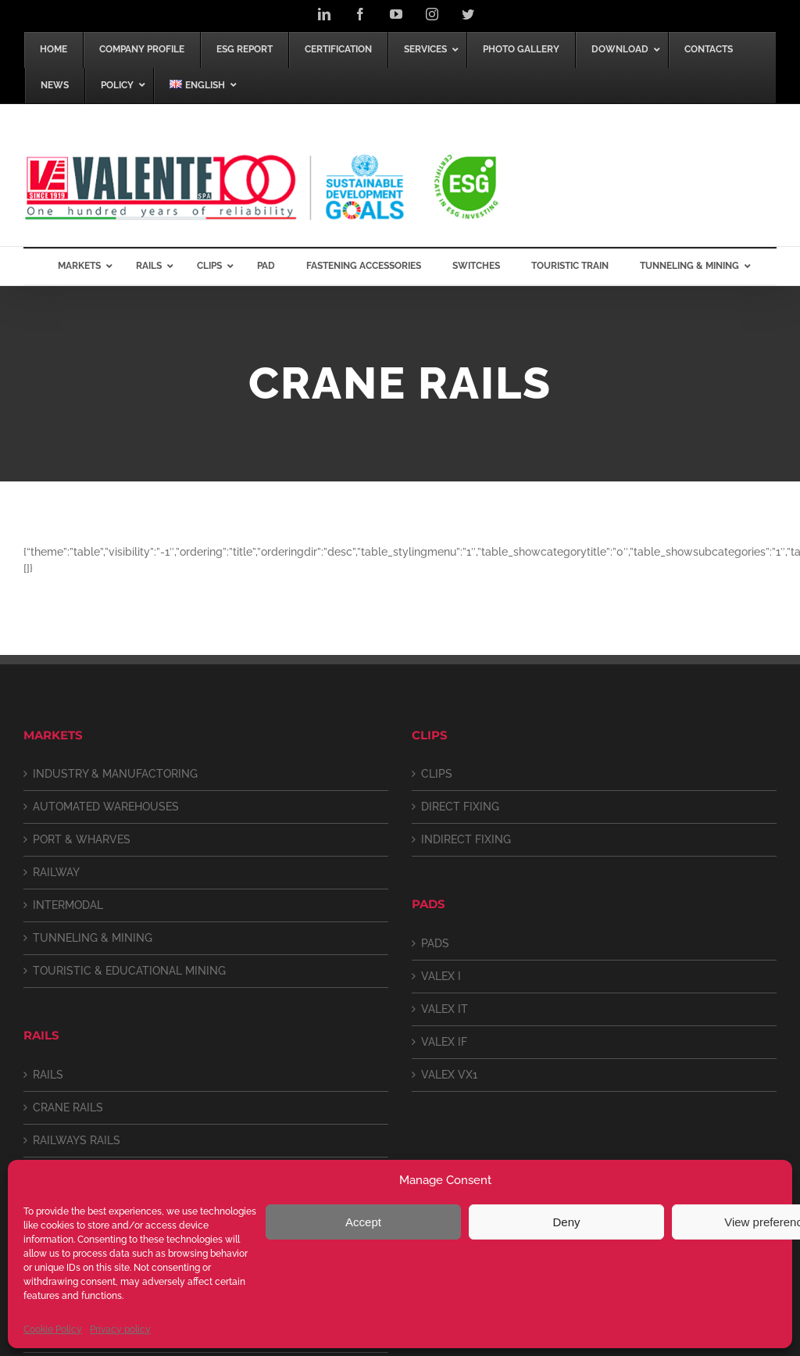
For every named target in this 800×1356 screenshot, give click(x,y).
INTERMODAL (68, 905)
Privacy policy (120, 1329)
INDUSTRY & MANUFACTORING (115, 773)
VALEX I (441, 976)
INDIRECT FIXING (466, 839)
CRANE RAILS (68, 1107)
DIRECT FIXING (460, 806)
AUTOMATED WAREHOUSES (106, 806)
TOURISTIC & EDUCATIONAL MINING (129, 970)
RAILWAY (56, 872)
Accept (363, 1222)
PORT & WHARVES (81, 839)
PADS (435, 943)
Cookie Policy (52, 1329)
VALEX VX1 (449, 1074)
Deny (566, 1222)
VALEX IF (444, 1042)
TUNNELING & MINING (92, 938)
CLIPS (436, 773)
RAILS (48, 1074)
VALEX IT (444, 1009)
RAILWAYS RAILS (76, 1140)
